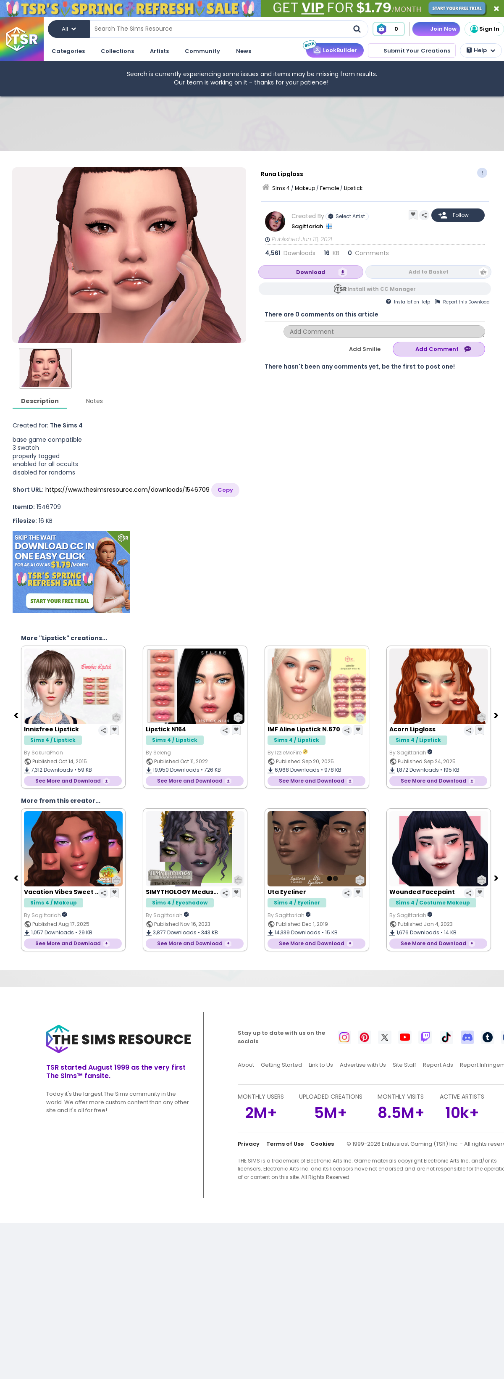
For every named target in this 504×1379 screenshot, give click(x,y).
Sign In (484, 29)
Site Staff (404, 1065)
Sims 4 (281, 188)
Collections (117, 51)
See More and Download (68, 780)
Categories (68, 51)
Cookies (322, 1144)
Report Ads (438, 1065)
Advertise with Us (363, 1065)
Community (202, 51)
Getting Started (281, 1065)
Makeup (305, 188)
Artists (159, 51)
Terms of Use (285, 1144)
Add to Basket (429, 271)
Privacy (249, 1144)
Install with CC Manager (381, 289)
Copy (225, 490)
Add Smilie (365, 349)
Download (310, 272)
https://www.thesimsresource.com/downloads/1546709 (127, 489)
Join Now (443, 29)
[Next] (497, 715)
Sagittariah (307, 226)
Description (40, 401)
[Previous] (17, 715)
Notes (94, 401)
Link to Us (321, 1065)
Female (329, 188)
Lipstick (353, 188)
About (246, 1065)
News (243, 51)
